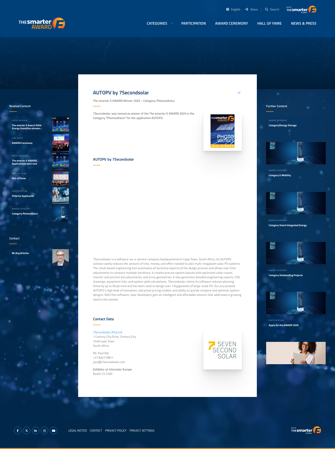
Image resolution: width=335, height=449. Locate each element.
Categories (157, 23)
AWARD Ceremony (231, 23)
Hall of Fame (269, 23)
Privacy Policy (116, 430)
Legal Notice (77, 430)
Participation (193, 23)
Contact (96, 430)
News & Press (303, 23)
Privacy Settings (142, 430)
